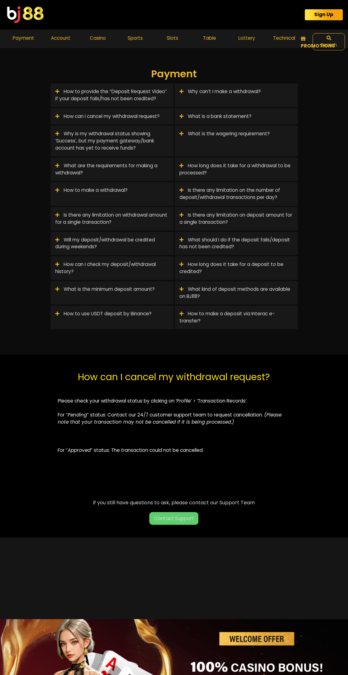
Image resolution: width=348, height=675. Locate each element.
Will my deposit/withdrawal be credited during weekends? (105, 243)
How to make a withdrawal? (91, 190)
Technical (284, 38)
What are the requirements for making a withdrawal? (106, 169)
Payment (23, 38)
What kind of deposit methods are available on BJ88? (234, 292)
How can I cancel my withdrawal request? (107, 116)
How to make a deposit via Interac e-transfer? (227, 317)
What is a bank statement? (215, 116)
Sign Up (323, 14)
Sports (135, 38)
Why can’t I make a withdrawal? (220, 91)
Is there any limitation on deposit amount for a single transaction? (235, 218)
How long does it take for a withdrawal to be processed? (235, 169)
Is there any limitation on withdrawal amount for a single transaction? (111, 218)
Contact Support (174, 518)
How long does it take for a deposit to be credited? (231, 268)
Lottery (246, 38)
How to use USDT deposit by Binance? (103, 313)
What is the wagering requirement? (224, 133)
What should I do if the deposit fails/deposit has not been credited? (234, 243)
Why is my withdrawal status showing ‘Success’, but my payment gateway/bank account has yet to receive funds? (104, 140)
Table (209, 38)
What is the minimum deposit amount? (105, 289)
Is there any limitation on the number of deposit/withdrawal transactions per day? (229, 193)
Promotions (318, 42)
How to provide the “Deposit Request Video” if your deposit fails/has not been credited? (111, 95)
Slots (172, 38)
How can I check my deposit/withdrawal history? (105, 268)
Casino (98, 38)
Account (60, 38)
